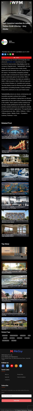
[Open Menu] (2, 2)
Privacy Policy (19, 374)
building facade (4, 335)
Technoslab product (5, 340)
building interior (22, 335)
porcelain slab (11, 62)
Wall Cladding (14, 340)
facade (29, 335)
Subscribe (7, 376)
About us (6, 374)
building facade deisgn (14, 335)
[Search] (30, 2)
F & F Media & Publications (21, 409)
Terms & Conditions (20, 376)
